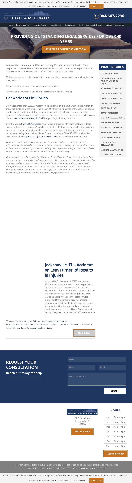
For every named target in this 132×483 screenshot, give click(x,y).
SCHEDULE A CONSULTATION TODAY (66, 49)
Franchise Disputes (111, 132)
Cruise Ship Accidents (112, 93)
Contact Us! (96, 6)
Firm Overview (22, 25)
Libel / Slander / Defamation (109, 143)
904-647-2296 (112, 16)
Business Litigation (111, 127)
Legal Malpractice (110, 137)
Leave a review (115, 453)
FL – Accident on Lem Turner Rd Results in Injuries (30, 324)
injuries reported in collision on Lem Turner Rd (72, 324)
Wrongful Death (110, 122)
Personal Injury (109, 73)
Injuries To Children (111, 103)
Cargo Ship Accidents (112, 98)
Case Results (56, 25)
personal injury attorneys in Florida (43, 136)
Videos (109, 25)
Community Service (94, 25)
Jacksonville (11, 328)
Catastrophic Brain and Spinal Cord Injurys (111, 81)
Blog (81, 25)
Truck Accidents (109, 112)
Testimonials (70, 25)
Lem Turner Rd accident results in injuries (34, 328)
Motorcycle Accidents (113, 117)
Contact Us (119, 25)
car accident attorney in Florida (30, 118)
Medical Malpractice (112, 150)
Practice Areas (40, 25)
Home (10, 25)
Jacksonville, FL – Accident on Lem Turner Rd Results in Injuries (69, 270)
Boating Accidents (111, 88)
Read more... (84, 332)
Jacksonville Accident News (55, 321)
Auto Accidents (109, 108)
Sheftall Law (35, 321)
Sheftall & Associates (31, 123)
